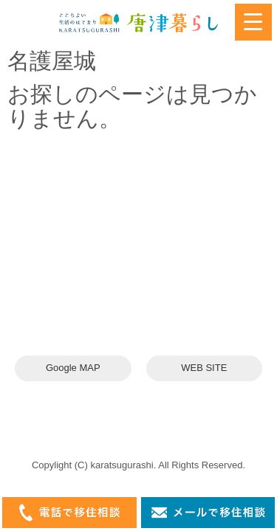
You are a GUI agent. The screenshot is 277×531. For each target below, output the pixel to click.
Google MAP (73, 367)
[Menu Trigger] (253, 22)
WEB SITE (204, 367)
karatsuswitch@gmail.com (109, 289)
